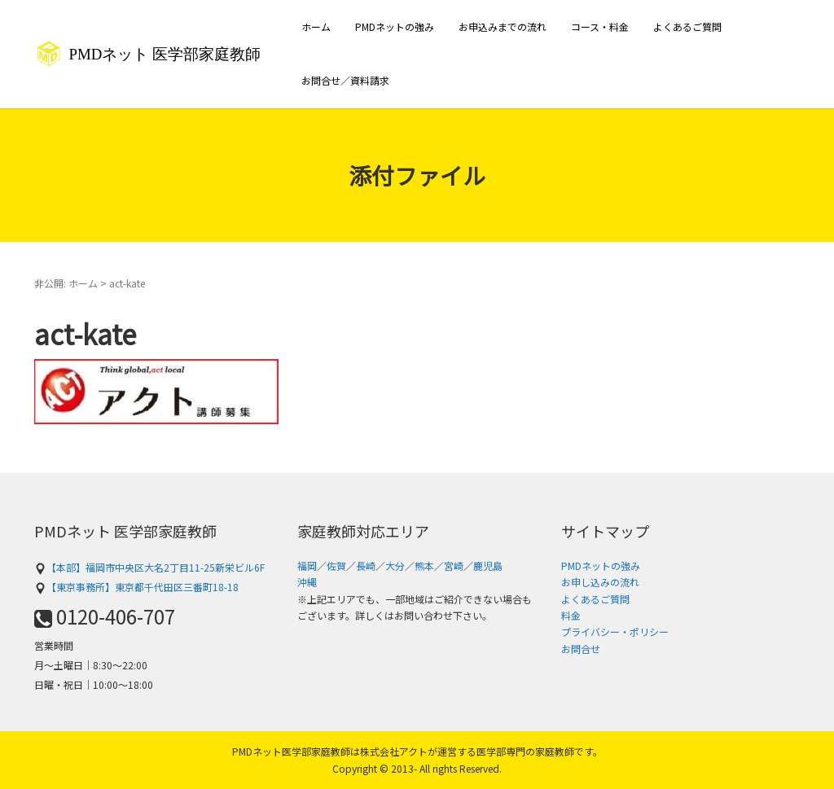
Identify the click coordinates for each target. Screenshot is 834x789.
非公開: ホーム (66, 283)
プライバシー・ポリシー (615, 631)
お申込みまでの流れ (502, 26)
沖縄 (307, 582)
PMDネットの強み (394, 26)
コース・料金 (600, 26)
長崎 (365, 565)
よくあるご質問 (687, 26)
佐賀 (336, 565)
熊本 (424, 565)
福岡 (307, 565)
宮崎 (453, 565)
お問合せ (580, 648)
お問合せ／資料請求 (345, 80)
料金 (571, 615)
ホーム (316, 26)
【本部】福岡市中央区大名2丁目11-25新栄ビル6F (149, 567)
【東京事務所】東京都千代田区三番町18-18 (136, 587)
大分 (395, 565)
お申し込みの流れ (600, 582)
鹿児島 (488, 565)
